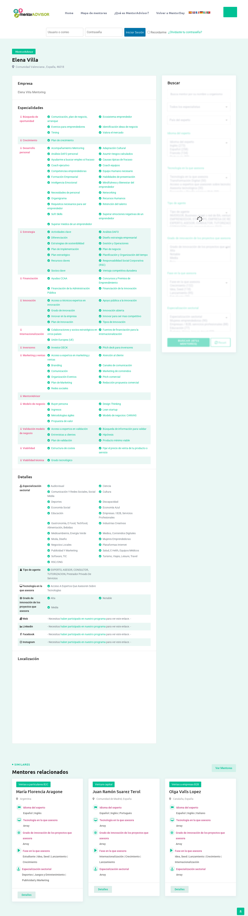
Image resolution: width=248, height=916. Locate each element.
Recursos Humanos (112, 198)
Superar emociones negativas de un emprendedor (121, 216)
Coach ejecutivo (58, 165)
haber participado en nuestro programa (83, 618)
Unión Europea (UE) (60, 339)
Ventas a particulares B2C (33, 784)
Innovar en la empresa (62, 316)
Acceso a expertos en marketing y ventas (68, 357)
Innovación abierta (111, 310)
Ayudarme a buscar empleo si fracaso (70, 159)
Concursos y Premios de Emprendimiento (114, 280)
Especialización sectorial (183, 308)
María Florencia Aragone (39, 791)
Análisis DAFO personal (62, 153)
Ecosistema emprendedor (115, 116)
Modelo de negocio (32, 403)
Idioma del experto (178, 133)
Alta (199, 250)
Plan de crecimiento (60, 140)
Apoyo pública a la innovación (118, 300)
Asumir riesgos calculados (116, 153)
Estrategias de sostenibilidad (65, 243)
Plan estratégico (58, 254)
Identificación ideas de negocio (118, 126)
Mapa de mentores (94, 13)
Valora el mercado (111, 132)
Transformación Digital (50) (199, 181)
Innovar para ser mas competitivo (120, 316)
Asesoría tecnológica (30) (199, 188)
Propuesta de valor (60, 421)
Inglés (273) (199, 146)
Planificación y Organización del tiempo (123, 254)
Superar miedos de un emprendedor (69, 224)
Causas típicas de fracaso (115, 159)
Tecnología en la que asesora (185, 168)
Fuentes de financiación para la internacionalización (118, 331)
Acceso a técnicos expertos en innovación (66, 302)
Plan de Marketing (59, 382)
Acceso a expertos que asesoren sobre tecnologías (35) (199, 184)
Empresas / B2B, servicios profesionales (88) (199, 324)
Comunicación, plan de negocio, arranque (67, 119)
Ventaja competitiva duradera (118, 270)
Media (199, 258)
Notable (199, 254)
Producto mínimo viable (114, 440)
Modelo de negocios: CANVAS (117, 415)
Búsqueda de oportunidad (29, 119)
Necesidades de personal (63, 192)
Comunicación (57, 371)
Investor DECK (57, 347)
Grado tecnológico (59, 460)
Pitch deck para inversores (116, 347)
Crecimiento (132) (199, 285)
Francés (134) (199, 153)
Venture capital (103, 784)
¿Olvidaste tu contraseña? (185, 32)
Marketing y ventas (32, 355)
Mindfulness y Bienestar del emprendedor (116, 184)
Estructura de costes (61, 448)
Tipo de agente (176, 203)
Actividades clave (59, 231)
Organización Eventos (61, 376)
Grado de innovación (61, 310)
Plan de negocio (110, 249)
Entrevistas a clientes (61, 434)
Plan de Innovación (60, 321)
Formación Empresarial (62, 176)
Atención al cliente (111, 355)
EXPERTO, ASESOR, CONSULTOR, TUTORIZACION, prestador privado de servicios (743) (199, 223)
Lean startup (108, 409)
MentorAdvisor (30, 396)
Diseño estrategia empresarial (118, 237)
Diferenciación (57, 237)
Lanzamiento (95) (199, 293)
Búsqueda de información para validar (122, 428)
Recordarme (157, 32)
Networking (107, 192)
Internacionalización (32, 331)
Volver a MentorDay (170, 13)
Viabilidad (27, 448)
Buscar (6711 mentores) (188, 342)
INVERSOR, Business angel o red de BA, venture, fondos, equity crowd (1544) (199, 215)
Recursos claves (58, 260)
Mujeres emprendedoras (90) (199, 321)
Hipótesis (106, 434)
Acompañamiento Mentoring (65, 148)
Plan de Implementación (63, 249)
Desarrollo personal (27, 150)
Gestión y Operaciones (113, 243)
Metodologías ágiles (60, 415)
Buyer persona (57, 403)
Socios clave (56, 270)
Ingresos (54, 409)
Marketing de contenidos (115, 371)
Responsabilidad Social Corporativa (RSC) (121, 262)
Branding (54, 365)
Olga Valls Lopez (185, 791)
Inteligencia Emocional (62, 182)
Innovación (28, 300)
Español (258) (199, 149)
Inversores (27, 347)
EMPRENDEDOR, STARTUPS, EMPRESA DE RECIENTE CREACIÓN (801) (199, 219)
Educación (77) (199, 328)
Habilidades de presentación (117, 176)
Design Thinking (110, 403)
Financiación (29, 278)
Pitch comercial (109, 376)
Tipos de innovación (112, 321)
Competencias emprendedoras (66, 171)
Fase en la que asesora (181, 273)
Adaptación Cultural (112, 148)
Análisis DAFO (109, 231)
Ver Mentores (223, 768)
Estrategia (27, 231)
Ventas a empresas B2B (185, 784)
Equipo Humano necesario (116, 171)
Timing (53, 132)
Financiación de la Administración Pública (68, 290)
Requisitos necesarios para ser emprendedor (66, 206)
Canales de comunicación (115, 365)
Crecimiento (28, 140)
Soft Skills (54, 214)
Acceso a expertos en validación (67, 428)
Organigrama (57, 198)
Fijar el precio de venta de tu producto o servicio (123, 450)
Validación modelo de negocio (32, 431)
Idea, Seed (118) (199, 289)
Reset (220, 342)
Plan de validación (59, 440)
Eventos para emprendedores (66, 126)
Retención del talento (113, 204)
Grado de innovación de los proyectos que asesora (198, 238)
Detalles (26, 894)
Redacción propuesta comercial (119, 382)
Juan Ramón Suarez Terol (116, 791)
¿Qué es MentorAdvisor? (131, 13)
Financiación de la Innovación (118, 288)
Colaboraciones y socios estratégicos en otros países (72, 331)
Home (69, 13)
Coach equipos (109, 165)
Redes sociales (57, 388)
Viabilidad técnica (32, 460)
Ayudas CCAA (57, 278)
